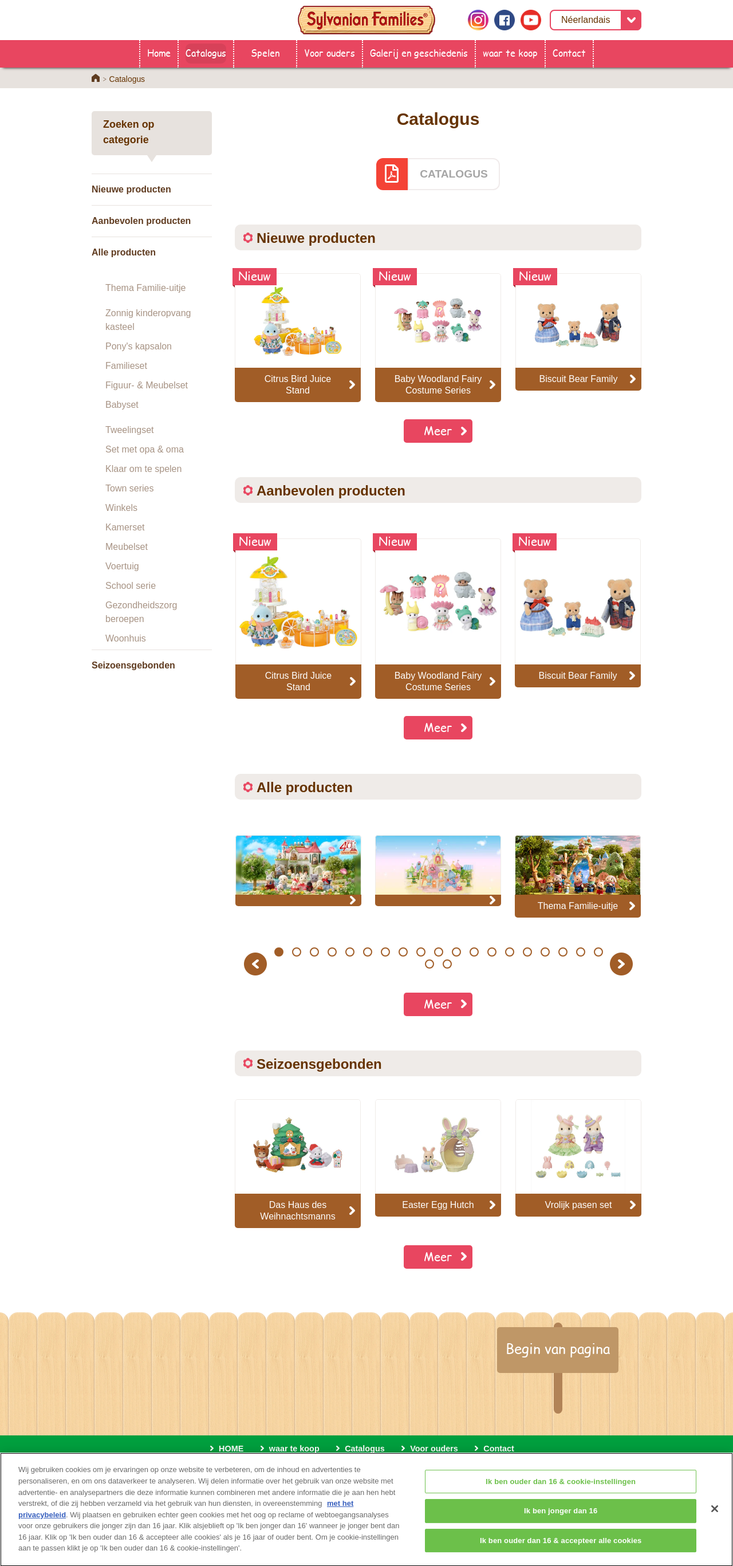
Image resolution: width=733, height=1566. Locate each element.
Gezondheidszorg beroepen (141, 612)
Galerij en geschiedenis (419, 52)
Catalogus (206, 52)
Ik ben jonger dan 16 (560, 1519)
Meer (438, 430)
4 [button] (332, 952)
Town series (129, 488)
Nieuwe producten (131, 189)
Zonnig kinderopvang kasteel (148, 320)
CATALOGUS (454, 174)
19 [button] (598, 952)
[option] (298, 618)
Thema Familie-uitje (145, 288)
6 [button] (367, 952)
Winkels (121, 508)
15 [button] (527, 952)
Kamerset (124, 527)
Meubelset (126, 547)
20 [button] (430, 964)
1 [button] (278, 952)
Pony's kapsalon (138, 346)
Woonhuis (125, 638)
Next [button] (622, 964)
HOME (231, 1448)
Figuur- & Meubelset (146, 385)
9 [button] (420, 952)
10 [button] (438, 952)
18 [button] (580, 952)
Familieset (126, 366)
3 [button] (314, 952)
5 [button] (349, 952)
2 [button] (296, 952)
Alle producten (124, 252)
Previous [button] (257, 964)
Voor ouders (329, 52)
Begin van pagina (558, 1348)
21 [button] (448, 964)
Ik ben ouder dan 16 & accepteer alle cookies (560, 1548)
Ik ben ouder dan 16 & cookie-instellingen (561, 1489)
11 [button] (456, 952)
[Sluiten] (714, 1516)
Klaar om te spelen (143, 469)
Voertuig (122, 566)
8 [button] (403, 952)
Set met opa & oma (144, 449)
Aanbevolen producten (141, 221)
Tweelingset (129, 430)
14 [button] (509, 952)
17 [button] (563, 952)
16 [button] (545, 952)
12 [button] (474, 952)
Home (159, 52)
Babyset (122, 405)
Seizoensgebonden (133, 665)
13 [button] (492, 952)
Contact (569, 52)
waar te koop (510, 52)
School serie (130, 586)
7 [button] (385, 952)
